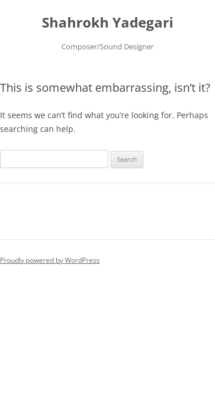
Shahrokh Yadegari (107, 23)
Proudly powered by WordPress (50, 260)
